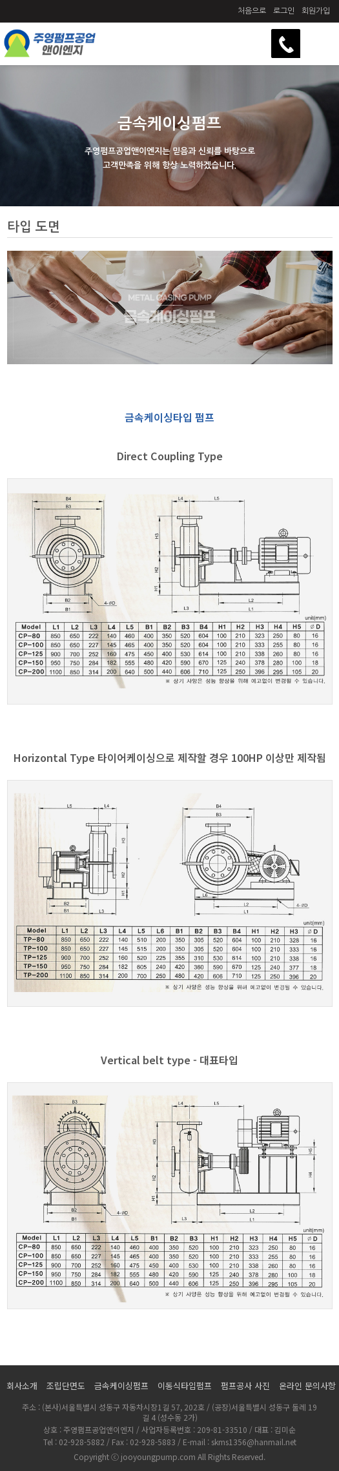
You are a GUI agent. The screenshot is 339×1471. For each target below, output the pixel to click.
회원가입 (316, 11)
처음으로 (252, 11)
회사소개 (21, 1385)
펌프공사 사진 (245, 1385)
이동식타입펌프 (185, 1385)
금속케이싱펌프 (121, 1385)
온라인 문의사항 (307, 1385)
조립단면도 (65, 1385)
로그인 (283, 11)
